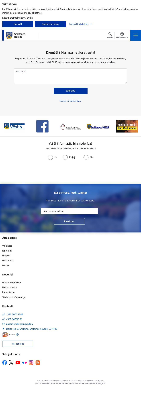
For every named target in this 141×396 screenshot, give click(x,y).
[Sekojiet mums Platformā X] (11, 362)
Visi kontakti (18, 343)
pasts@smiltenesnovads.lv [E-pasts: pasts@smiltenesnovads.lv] (19, 323)
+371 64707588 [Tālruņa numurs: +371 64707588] (14, 319)
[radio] (52, 157)
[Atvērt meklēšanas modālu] (110, 35)
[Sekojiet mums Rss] (37, 362)
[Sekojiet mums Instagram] (31, 362)
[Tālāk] (134, 126)
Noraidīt (18, 24)
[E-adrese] (8, 334)
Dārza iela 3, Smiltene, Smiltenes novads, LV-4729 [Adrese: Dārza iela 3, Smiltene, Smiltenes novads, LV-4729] (31, 328)
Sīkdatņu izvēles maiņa (14, 297)
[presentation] (70, 173)
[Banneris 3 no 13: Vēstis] (42, 126)
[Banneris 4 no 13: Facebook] (70, 126)
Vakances (7, 245)
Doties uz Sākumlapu (71, 100)
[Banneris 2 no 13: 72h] (14, 126)
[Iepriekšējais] (7, 126)
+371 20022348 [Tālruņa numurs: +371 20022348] (14, 314)
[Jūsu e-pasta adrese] (69, 211)
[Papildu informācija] (17, 334)
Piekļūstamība (9, 287)
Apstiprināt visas (50, 24)
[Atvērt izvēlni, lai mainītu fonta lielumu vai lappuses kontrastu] (121, 35)
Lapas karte (8, 292)
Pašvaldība (7, 260)
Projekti (6, 255)
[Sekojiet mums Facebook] (4, 362)
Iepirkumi (7, 250)
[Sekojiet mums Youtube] (18, 362)
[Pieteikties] (69, 221)
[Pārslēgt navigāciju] (135, 35)
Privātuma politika (11, 282)
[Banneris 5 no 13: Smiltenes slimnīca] (98, 126)
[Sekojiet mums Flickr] (24, 362)
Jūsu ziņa (20, 71)
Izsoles (5, 265)
